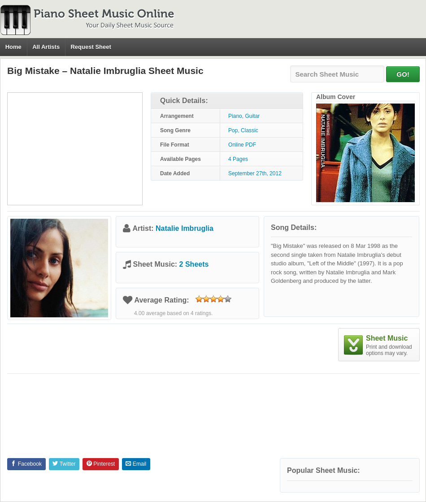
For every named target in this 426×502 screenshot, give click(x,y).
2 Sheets (194, 264)
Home (13, 46)
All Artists (46, 46)
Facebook (26, 464)
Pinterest (101, 464)
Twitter (63, 464)
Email (136, 464)
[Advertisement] (75, 149)
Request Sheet (90, 46)
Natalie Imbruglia (184, 228)
